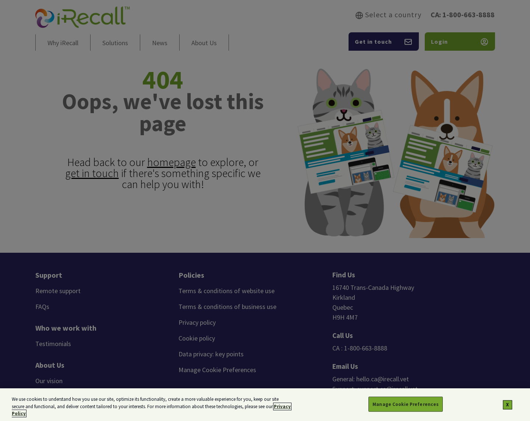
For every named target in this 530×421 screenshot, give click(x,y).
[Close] (507, 406)
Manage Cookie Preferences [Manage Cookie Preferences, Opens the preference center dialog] (405, 406)
